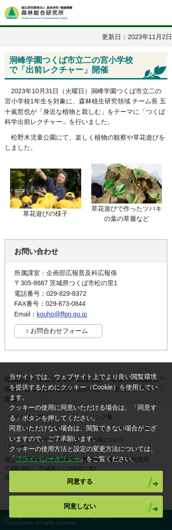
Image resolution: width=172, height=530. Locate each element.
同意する (80, 481)
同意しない (80, 506)
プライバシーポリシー (48, 458)
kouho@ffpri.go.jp (62, 314)
